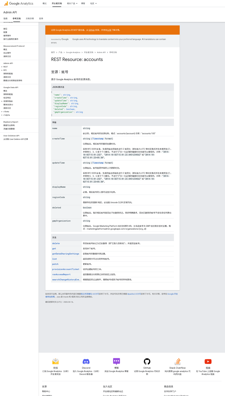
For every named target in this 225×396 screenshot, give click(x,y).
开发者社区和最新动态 (113, 391)
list (54, 258)
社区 (92, 3)
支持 (41, 18)
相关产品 (71, 3)
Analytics (21, 3)
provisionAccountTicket (65, 269)
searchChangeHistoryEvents (67, 279)
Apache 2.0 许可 (134, 294)
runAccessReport (61, 274)
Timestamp (98, 138)
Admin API (10, 12)
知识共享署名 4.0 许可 (90, 294)
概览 (45, 3)
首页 (53, 52)
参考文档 (113, 52)
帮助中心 (46, 391)
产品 (60, 52)
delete (56, 243)
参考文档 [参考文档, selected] (17, 18)
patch (55, 264)
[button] (18, 67)
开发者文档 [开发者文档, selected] (57, 3)
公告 (109, 30)
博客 (83, 3)
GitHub (92, 30)
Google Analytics (73, 52)
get (54, 248)
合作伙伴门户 (170, 391)
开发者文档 (88, 52)
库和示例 (30, 18)
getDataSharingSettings (65, 253)
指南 (5, 18)
